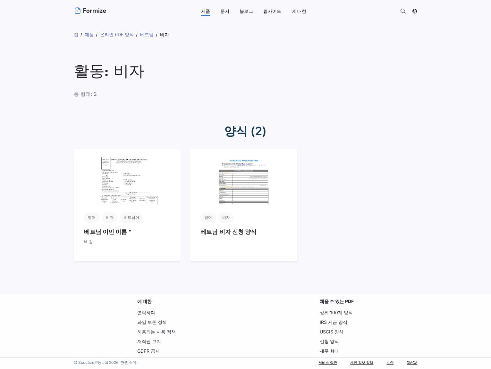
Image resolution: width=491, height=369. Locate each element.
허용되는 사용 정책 (156, 331)
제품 (205, 11)
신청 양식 (329, 341)
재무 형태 (329, 351)
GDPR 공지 (148, 351)
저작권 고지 (149, 341)
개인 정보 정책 (353, 362)
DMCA (410, 362)
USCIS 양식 (331, 331)
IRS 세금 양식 (333, 322)
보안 (386, 362)
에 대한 (144, 301)
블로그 (246, 11)
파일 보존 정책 (152, 322)
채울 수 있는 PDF (336, 301)
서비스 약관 (314, 362)
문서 (224, 11)
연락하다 (146, 312)
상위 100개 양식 (335, 312)
